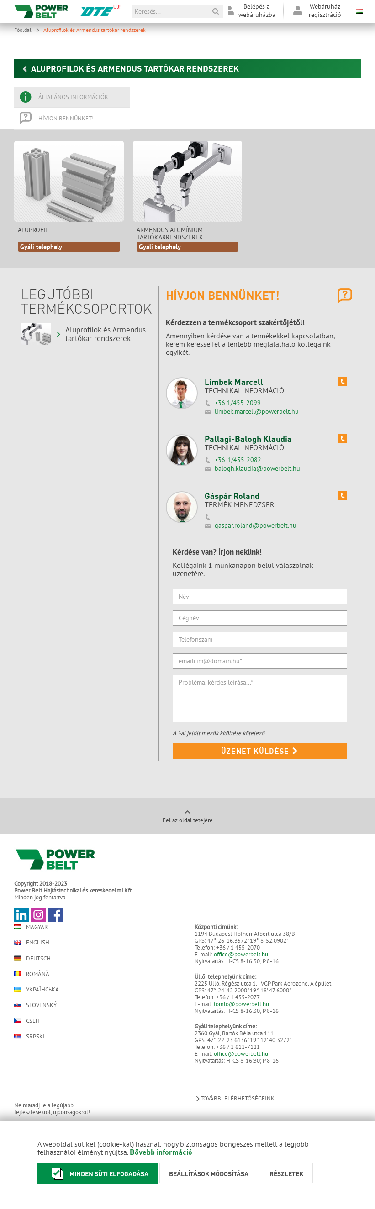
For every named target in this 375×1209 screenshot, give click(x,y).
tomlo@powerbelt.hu (241, 1004)
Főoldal (27, 29)
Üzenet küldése (259, 751)
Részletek (286, 1173)
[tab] (72, 97)
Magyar (31, 927)
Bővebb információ (161, 1152)
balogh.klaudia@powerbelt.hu (257, 468)
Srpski (29, 1036)
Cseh (27, 1020)
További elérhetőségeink (235, 1098)
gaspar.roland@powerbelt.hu (255, 525)
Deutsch (32, 958)
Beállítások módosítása (208, 1173)
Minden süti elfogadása (97, 1173)
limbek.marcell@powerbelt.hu (257, 411)
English (31, 942)
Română (31, 973)
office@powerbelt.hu (241, 954)
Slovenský (35, 1004)
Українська (36, 989)
